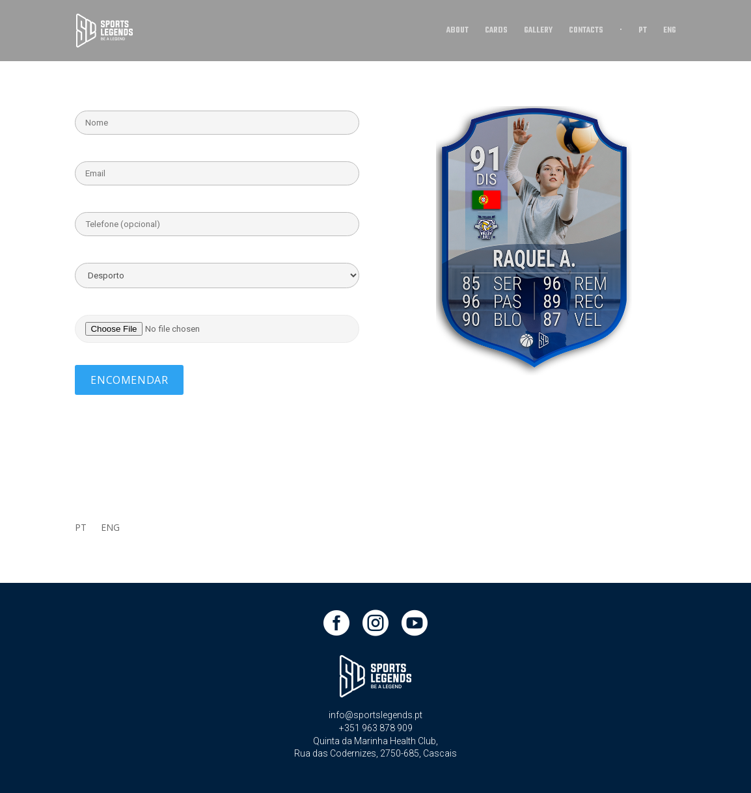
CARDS (496, 31)
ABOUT (457, 31)
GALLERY (538, 31)
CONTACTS (586, 31)
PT (642, 31)
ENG (669, 31)
